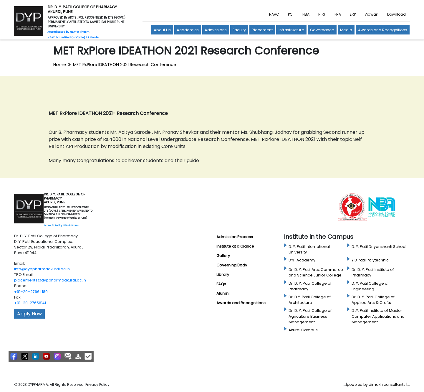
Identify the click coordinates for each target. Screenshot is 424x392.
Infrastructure (291, 30)
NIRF (322, 14)
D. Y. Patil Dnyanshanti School (379, 246)
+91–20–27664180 (31, 291)
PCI (291, 14)
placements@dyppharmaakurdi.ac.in (50, 280)
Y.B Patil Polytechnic (370, 260)
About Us (162, 30)
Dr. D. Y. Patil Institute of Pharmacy (373, 272)
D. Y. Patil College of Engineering (370, 286)
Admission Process (234, 236)
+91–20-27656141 (30, 302)
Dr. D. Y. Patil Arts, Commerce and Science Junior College (316, 272)
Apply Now (29, 313)
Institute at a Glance (235, 246)
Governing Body (231, 265)
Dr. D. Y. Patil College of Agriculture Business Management (310, 316)
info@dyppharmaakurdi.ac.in (42, 268)
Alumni (222, 293)
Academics (188, 30)
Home (59, 64)
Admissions (216, 30)
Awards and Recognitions (382, 30)
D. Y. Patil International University (309, 249)
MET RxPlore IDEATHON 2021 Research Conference (124, 64)
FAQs (221, 283)
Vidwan (371, 14)
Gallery (223, 255)
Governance (322, 30)
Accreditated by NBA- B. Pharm (61, 225)
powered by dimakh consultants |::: (378, 384)
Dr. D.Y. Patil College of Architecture (310, 299)
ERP (353, 14)
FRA (337, 14)
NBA (305, 14)
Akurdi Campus (303, 329)
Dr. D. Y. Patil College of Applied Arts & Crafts (373, 299)
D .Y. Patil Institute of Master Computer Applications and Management (378, 316)
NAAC (274, 14)
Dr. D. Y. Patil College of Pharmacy (310, 286)
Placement (262, 30)
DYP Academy (302, 260)
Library (222, 274)
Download (396, 14)
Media (346, 30)
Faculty (239, 30)
